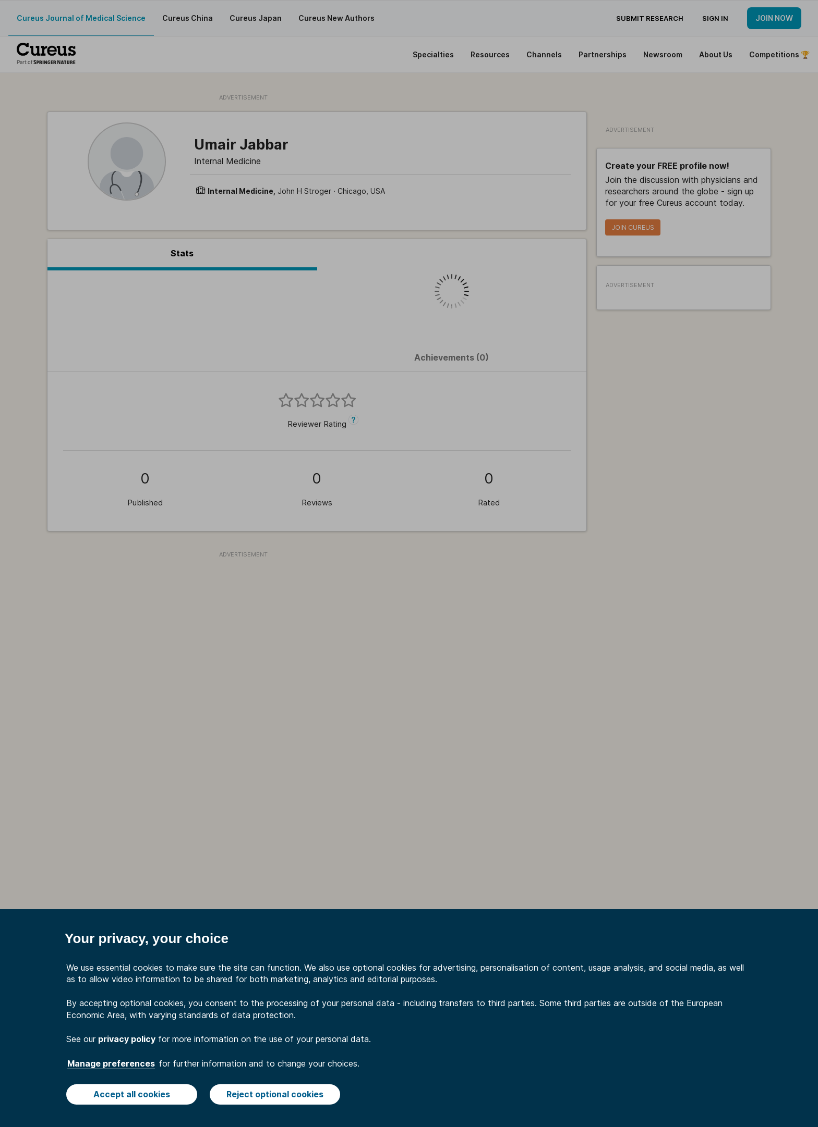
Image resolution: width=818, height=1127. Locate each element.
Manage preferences (111, 1063)
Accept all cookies (131, 1094)
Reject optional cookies (274, 1094)
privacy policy (126, 1039)
